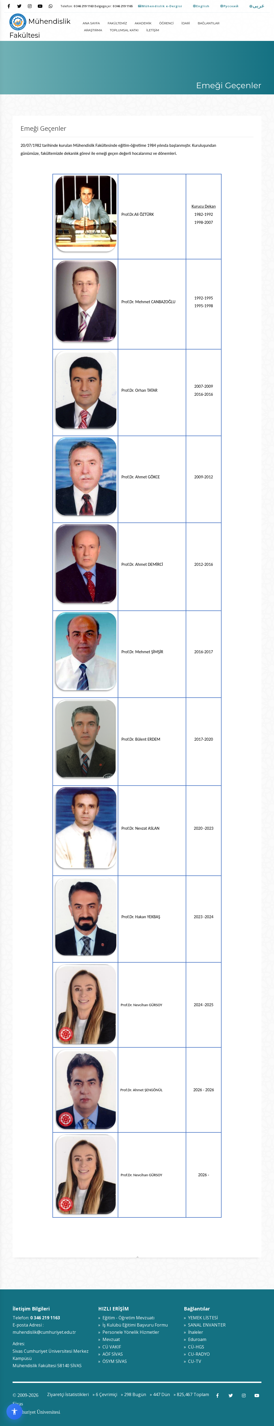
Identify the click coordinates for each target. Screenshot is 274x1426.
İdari (185, 23)
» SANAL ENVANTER (205, 1325)
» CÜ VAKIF (109, 1347)
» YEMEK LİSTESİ (201, 1318)
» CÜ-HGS (194, 1347)
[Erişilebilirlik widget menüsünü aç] (14, 1412)
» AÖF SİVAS (110, 1354)
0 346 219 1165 (123, 6)
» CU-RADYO (197, 1354)
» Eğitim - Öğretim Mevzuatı (126, 1318)
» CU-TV (192, 1361)
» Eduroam (195, 1339)
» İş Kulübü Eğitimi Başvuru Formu (133, 1325)
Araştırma (93, 30)
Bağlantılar (208, 23)
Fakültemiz (117, 23)
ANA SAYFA (91, 23)
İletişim (152, 30)
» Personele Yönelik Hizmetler (128, 1332)
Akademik (143, 23)
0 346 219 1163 (84, 6)
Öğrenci (166, 23)
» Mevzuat (109, 1339)
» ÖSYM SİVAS (112, 1361)
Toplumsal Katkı (124, 30)
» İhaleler (193, 1332)
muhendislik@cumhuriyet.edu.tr (44, 1332)
